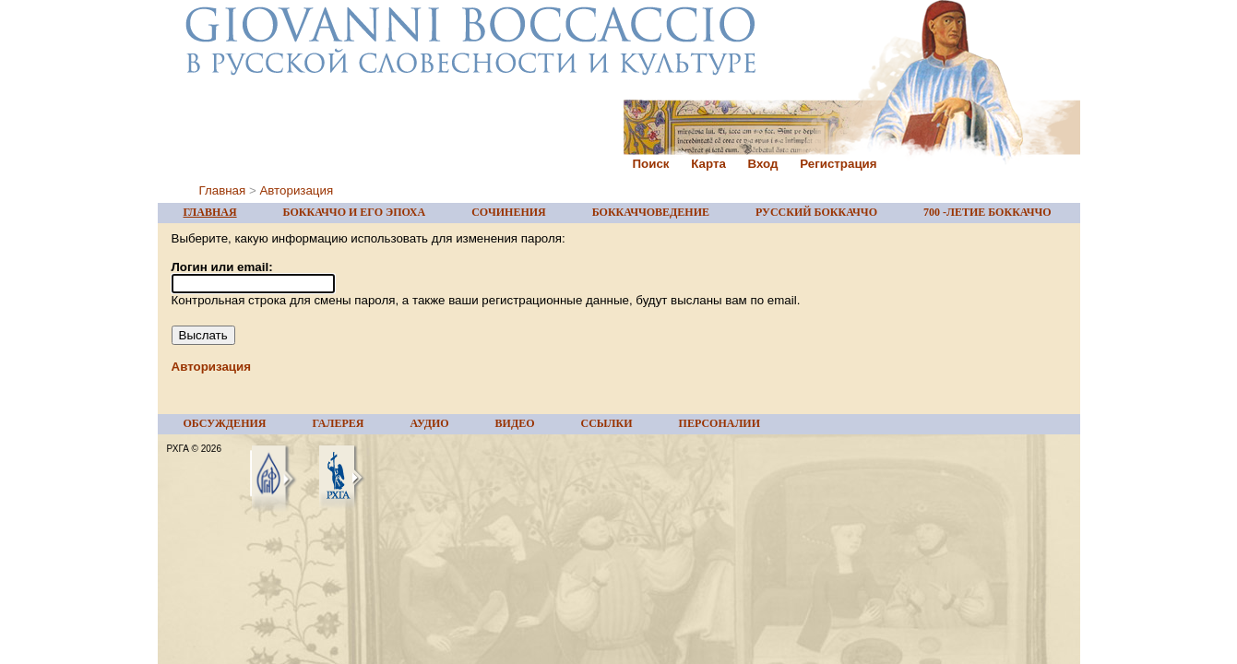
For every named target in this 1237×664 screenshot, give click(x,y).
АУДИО (429, 423)
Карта (708, 164)
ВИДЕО (515, 423)
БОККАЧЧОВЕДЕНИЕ (650, 212)
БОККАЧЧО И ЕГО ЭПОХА (354, 212)
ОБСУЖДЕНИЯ (225, 423)
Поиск (651, 164)
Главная (222, 190)
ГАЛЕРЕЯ (337, 423)
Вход (763, 164)
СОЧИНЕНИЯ (508, 212)
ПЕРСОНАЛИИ (719, 423)
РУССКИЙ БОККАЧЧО (816, 212)
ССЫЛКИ (607, 423)
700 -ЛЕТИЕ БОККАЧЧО (987, 212)
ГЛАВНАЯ (210, 212)
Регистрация (838, 164)
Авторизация (296, 190)
